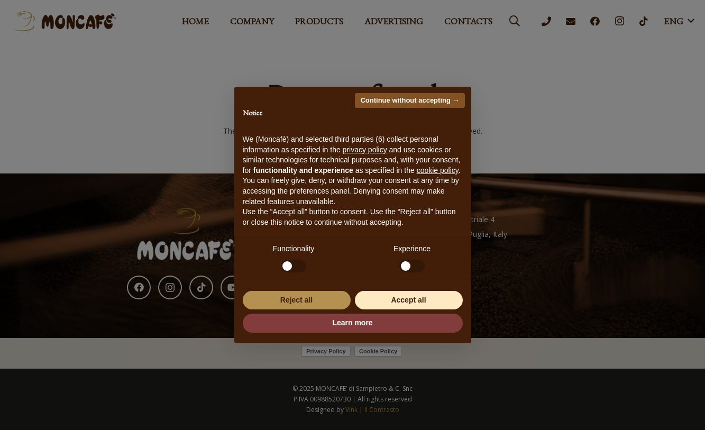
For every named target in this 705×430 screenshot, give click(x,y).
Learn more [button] (352, 322)
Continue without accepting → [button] (409, 100)
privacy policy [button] (365, 149)
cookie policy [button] (438, 170)
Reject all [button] (296, 300)
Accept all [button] (408, 300)
